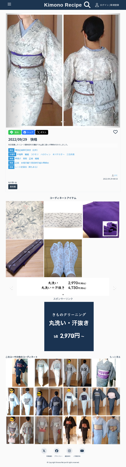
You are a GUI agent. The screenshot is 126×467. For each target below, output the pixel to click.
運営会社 (67, 456)
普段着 (13, 186)
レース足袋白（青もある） (27, 166)
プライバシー (58, 456)
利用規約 (49, 456)
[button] (14, 70)
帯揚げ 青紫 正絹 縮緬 (27, 158)
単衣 (11, 150)
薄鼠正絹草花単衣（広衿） (27, 150)
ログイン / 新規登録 (106, 4)
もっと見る (115, 356)
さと (116, 175)
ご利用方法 (76, 456)
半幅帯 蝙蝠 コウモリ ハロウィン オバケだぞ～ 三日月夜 (46, 154)
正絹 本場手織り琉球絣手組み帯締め (32, 162)
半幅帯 (12, 154)
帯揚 (11, 158)
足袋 (11, 167)
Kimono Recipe (63, 5)
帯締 (11, 162)
